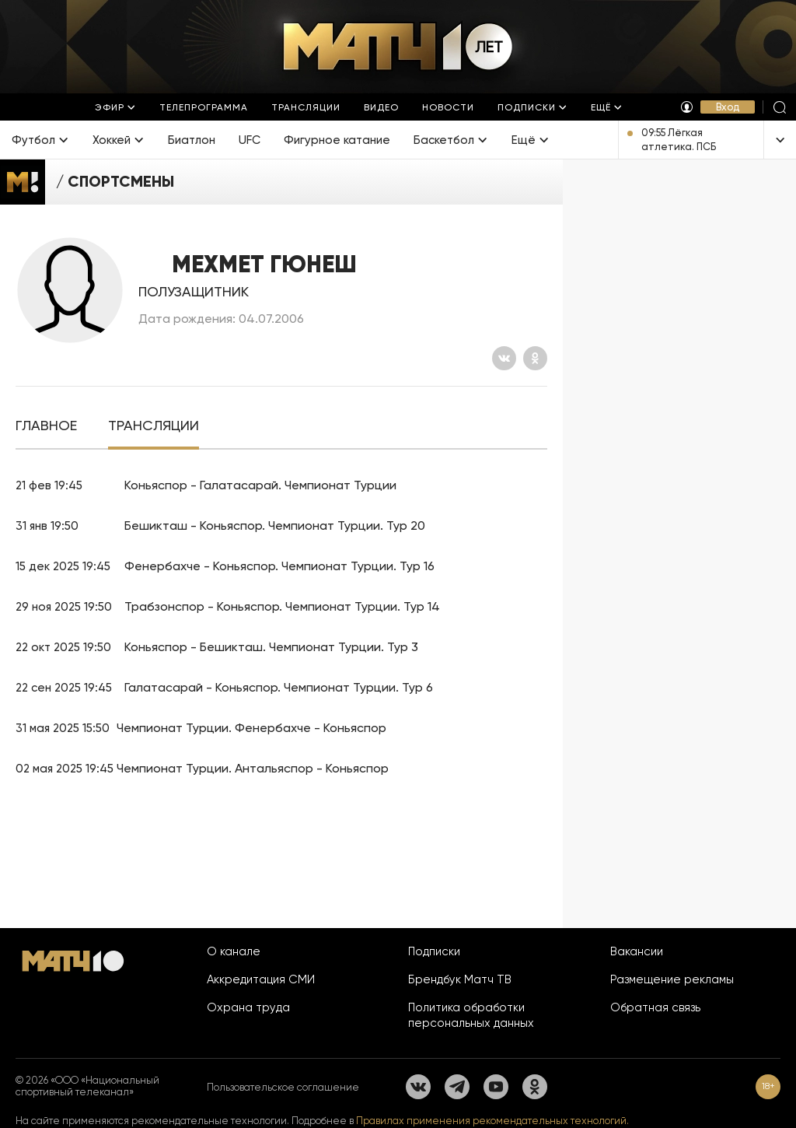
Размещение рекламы (672, 979)
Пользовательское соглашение (283, 1087)
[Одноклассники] (535, 358)
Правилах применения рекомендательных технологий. (492, 1120)
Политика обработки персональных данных (471, 1015)
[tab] (46, 426)
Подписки (434, 951)
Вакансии (636, 951)
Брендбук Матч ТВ (459, 979)
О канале (233, 951)
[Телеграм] (457, 1086)
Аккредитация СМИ (261, 979)
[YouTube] (496, 1086)
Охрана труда (248, 1007)
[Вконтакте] (504, 358)
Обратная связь (655, 1007)
